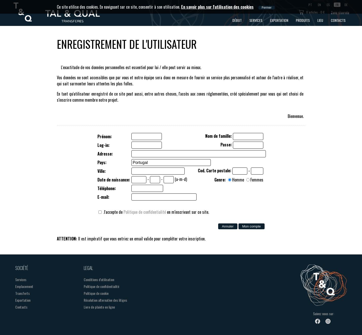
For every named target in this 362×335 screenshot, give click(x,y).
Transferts (22, 293)
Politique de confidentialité (145, 212)
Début (237, 20)
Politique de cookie (96, 293)
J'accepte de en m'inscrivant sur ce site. (153, 212)
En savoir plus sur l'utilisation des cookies (217, 7)
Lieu (320, 20)
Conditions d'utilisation (99, 279)
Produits (303, 20)
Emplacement (24, 286)
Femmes (256, 180)
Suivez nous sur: (323, 313)
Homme (238, 180)
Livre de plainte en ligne (99, 307)
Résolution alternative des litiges (105, 300)
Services (255, 20)
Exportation (279, 20)
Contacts (338, 20)
